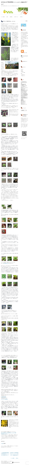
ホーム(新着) (3, 16)
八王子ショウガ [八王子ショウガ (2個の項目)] (23, 88)
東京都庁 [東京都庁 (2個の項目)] (22, 95)
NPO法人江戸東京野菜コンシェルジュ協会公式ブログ (14, 3)
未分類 (22, 70)
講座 (7, 16)
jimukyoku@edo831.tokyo (16, 462)
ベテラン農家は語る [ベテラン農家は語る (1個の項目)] (23, 86)
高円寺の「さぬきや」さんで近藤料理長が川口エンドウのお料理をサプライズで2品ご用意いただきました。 (24, 120)
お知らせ (22, 69)
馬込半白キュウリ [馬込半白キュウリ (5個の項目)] (24, 104)
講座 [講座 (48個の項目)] (22, 100)
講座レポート (23, 75)
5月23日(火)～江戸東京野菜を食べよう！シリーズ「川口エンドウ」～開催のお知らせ (14, 453)
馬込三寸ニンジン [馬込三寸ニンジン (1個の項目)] (23, 103)
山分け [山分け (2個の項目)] (22, 93)
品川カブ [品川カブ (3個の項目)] (22, 91)
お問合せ (21, 16)
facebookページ (25, 61)
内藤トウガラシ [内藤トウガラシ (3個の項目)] (23, 89)
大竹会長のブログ (6, 263)
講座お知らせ (23, 74)
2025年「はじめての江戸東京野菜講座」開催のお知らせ (24, 46)
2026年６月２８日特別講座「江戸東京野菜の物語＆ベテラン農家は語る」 (24, 33)
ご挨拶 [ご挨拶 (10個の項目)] (22, 85)
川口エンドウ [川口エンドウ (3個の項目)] (25, 93)
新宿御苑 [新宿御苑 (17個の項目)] (25, 94)
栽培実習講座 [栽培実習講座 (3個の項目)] (25, 95)
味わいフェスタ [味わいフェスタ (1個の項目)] (26, 90)
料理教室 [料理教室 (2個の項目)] (22, 94)
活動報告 (11, 16)
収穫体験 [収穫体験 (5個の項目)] (22, 90)
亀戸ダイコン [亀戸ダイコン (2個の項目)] (22, 87)
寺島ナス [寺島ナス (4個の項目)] (25, 92)
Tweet (2, 443)
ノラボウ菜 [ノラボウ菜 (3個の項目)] (25, 85)
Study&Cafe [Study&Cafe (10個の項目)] (23, 84)
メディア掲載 (23, 72)
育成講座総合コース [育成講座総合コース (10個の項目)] (24, 98)
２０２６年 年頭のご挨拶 (24, 35)
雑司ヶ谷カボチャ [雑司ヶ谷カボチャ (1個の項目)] (23, 102)
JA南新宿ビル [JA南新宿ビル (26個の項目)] (24, 82)
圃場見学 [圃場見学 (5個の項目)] (25, 91)
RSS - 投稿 (24, 52)
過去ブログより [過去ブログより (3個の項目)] (23, 100)
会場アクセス (16, 16)
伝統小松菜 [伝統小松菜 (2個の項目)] (26, 87)
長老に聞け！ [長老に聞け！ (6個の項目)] (23, 101)
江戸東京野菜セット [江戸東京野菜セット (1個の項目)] (23, 96)
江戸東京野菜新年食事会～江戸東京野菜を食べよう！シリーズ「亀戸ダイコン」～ (5, 453)
